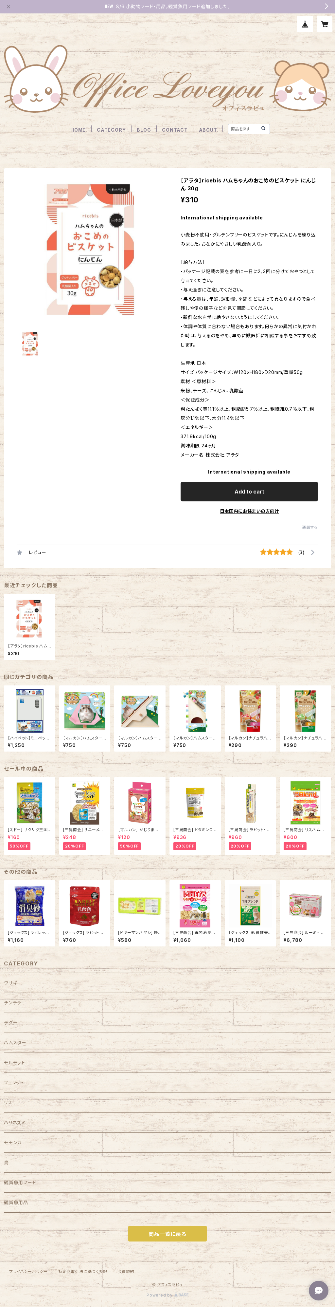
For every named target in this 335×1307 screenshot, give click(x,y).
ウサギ (10, 982)
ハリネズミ (15, 1122)
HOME (78, 130)
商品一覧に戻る (167, 1234)
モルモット (14, 1062)
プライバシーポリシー (28, 1271)
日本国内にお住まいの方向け (249, 511)
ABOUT (208, 130)
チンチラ (12, 1002)
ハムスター (15, 1042)
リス (8, 1102)
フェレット (14, 1082)
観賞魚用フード (20, 1182)
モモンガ (13, 1142)
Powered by (167, 1295)
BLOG (144, 130)
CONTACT (175, 130)
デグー (11, 1022)
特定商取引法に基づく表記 (82, 1271)
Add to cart (249, 491)
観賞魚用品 (16, 1202)
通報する (310, 527)
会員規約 (126, 1271)
